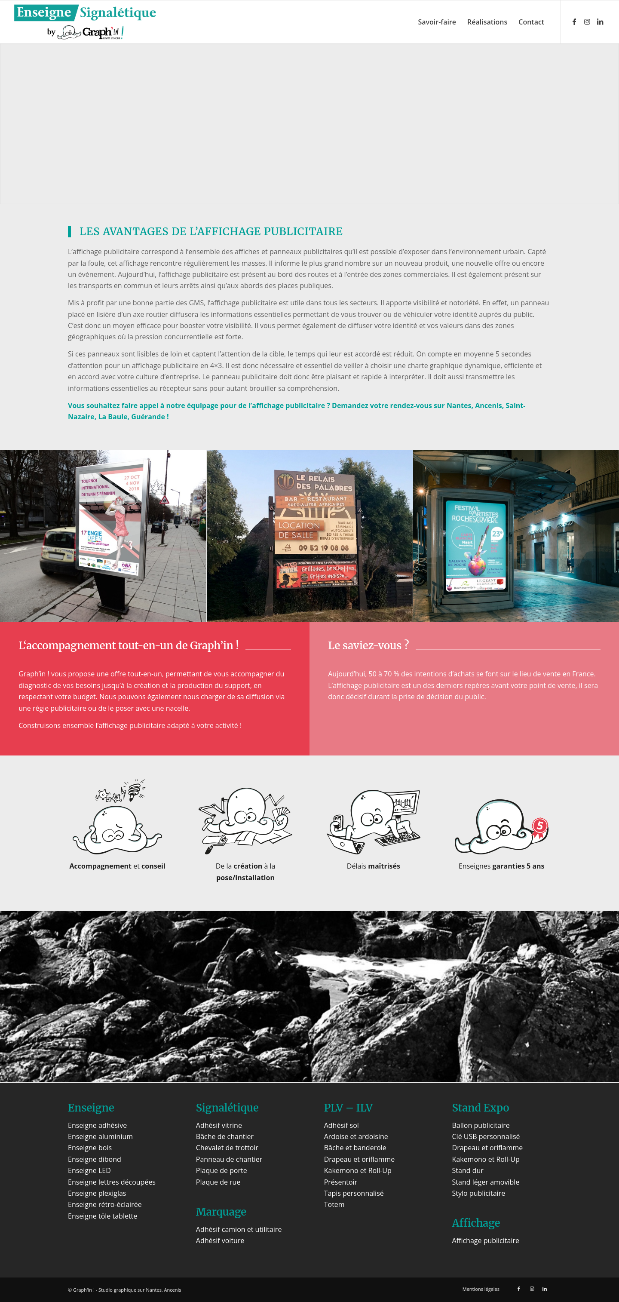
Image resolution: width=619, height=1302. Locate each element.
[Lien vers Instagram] (587, 21)
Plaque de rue (218, 1182)
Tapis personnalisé (354, 1193)
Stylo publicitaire (479, 1193)
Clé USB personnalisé (486, 1136)
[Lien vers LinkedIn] (600, 21)
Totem (334, 1204)
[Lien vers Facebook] (574, 21)
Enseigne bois (90, 1147)
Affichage (476, 1223)
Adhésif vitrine (219, 1125)
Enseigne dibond (94, 1159)
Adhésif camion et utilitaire (239, 1229)
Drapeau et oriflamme (359, 1159)
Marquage (221, 1212)
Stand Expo (480, 1108)
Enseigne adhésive (97, 1125)
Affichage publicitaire (485, 1240)
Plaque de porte (221, 1170)
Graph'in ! (84, 1290)
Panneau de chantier (229, 1159)
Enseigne (91, 1108)
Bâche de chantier (225, 1136)
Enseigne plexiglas (97, 1193)
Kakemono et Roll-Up (358, 1170)
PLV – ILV (348, 1108)
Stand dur (468, 1170)
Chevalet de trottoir (227, 1147)
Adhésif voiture (220, 1240)
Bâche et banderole (355, 1147)
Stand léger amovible (486, 1182)
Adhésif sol (341, 1125)
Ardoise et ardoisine (356, 1136)
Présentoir (340, 1182)
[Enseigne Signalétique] (84, 21)
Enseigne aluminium (100, 1136)
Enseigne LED (89, 1170)
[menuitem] (437, 21)
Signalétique (227, 1108)
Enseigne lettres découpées (112, 1182)
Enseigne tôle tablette (102, 1216)
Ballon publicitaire (481, 1125)
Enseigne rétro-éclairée (105, 1204)
